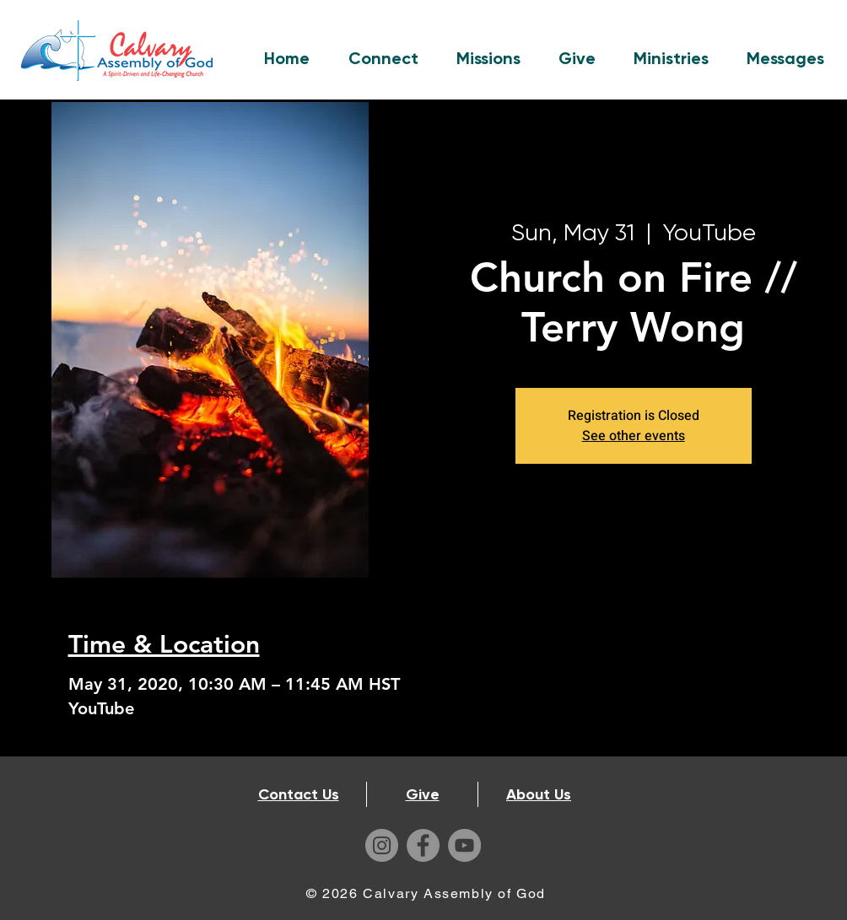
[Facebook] (423, 845)
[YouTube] (464, 845)
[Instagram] (381, 845)
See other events (633, 436)
